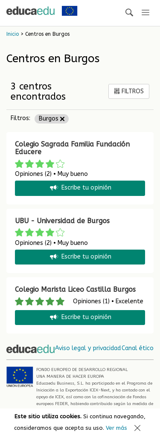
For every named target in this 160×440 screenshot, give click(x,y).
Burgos (51, 118)
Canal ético (138, 348)
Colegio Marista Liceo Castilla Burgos (75, 289)
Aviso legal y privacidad (88, 348)
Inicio (12, 34)
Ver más (116, 428)
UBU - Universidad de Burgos (62, 221)
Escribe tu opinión (80, 188)
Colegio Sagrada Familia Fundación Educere (72, 148)
